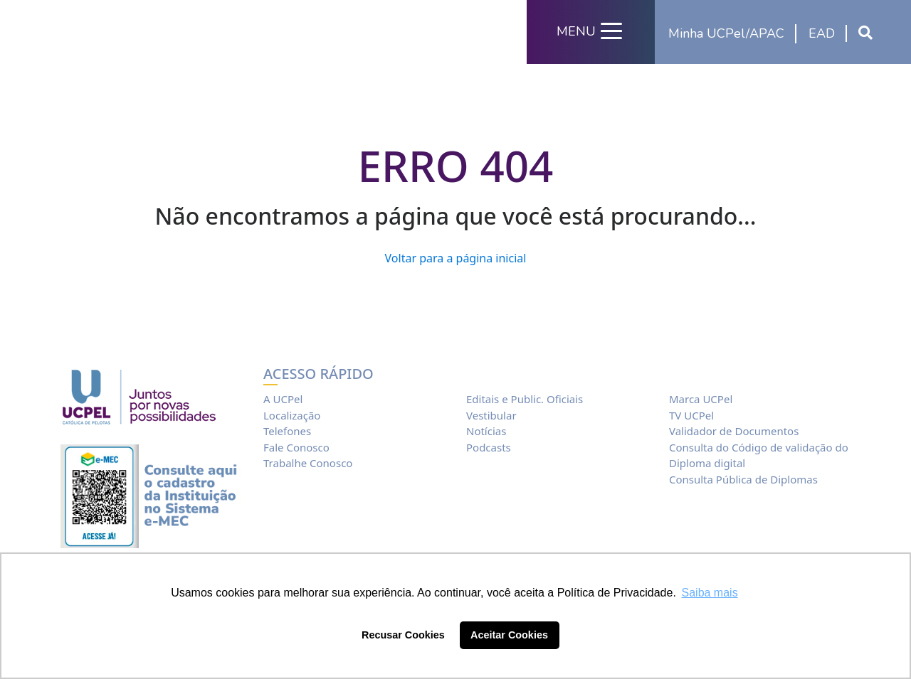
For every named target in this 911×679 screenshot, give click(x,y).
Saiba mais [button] (710, 593)
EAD (822, 33)
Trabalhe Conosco (307, 463)
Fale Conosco (296, 447)
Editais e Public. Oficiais (524, 399)
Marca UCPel (700, 399)
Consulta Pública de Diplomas (743, 479)
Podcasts (488, 447)
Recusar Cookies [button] (403, 635)
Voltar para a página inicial (456, 258)
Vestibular (491, 415)
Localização (291, 415)
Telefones (287, 431)
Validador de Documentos (734, 431)
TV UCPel (691, 415)
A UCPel (282, 399)
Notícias (486, 431)
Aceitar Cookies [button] (509, 635)
